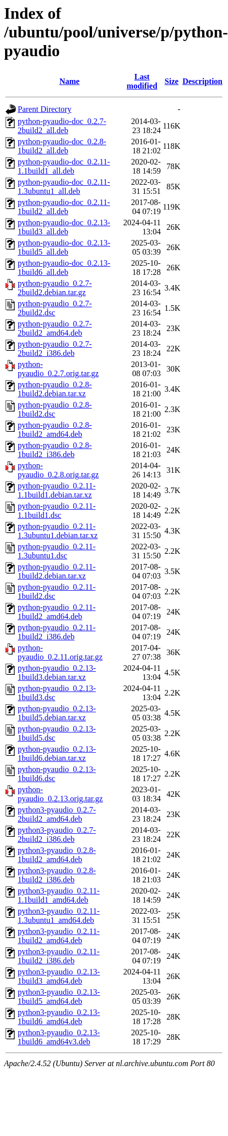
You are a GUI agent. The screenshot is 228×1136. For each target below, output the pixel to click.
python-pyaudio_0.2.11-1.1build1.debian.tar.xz (57, 490)
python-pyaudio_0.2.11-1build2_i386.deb (57, 632)
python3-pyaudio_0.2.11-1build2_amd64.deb (59, 936)
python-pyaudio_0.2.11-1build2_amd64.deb (57, 612)
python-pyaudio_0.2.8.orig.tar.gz (58, 470)
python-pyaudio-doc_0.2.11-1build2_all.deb (64, 207)
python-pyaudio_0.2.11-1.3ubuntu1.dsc (57, 551)
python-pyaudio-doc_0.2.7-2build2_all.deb (62, 126)
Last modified (142, 81)
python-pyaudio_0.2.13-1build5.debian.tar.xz (57, 713)
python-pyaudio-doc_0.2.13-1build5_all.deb (64, 247)
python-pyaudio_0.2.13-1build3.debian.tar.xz (57, 672)
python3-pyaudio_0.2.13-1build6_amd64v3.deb (59, 1037)
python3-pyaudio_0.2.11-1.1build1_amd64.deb (59, 895)
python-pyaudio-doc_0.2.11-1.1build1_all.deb (64, 166)
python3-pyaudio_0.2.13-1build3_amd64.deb (59, 976)
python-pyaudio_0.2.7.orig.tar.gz (58, 369)
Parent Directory (44, 109)
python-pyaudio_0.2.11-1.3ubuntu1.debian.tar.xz (58, 531)
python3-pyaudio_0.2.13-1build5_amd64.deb (59, 996)
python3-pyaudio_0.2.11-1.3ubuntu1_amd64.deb (59, 915)
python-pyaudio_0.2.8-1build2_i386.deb (55, 450)
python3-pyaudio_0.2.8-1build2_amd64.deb (57, 855)
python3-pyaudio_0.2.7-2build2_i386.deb (57, 834)
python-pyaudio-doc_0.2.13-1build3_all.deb (64, 227)
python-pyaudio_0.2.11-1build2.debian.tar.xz (57, 571)
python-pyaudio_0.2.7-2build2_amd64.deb (55, 328)
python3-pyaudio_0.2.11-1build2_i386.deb (59, 956)
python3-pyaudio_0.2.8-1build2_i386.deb (57, 875)
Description (202, 81)
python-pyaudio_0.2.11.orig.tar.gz (60, 652)
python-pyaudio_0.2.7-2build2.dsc (55, 308)
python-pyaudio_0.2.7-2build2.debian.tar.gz (55, 288)
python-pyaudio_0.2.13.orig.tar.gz (60, 794)
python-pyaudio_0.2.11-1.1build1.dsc (57, 510)
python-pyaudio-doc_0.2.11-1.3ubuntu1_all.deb (64, 186)
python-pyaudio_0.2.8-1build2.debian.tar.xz (55, 389)
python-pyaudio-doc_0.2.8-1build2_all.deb (62, 146)
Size (172, 81)
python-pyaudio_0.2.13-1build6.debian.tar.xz (57, 753)
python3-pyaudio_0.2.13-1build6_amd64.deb (59, 1017)
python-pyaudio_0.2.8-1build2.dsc (55, 409)
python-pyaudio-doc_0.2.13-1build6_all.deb (64, 267)
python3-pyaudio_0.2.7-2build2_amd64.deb (57, 814)
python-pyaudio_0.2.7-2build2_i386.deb (55, 348)
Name (69, 81)
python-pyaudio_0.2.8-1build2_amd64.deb (55, 429)
